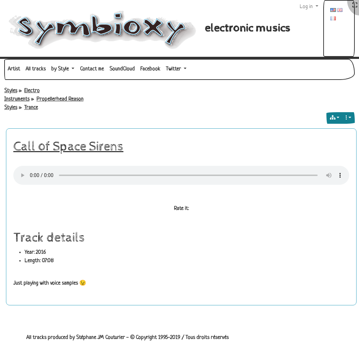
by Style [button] (60, 69)
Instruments (16, 99)
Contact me (92, 69)
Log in (307, 7)
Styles (10, 91)
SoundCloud (122, 69)
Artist (14, 69)
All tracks (36, 69)
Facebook (150, 69)
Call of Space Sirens (68, 146)
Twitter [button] (174, 69)
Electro (32, 91)
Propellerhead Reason (59, 99)
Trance (31, 108)
